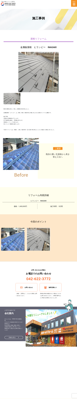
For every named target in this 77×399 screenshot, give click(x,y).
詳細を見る (14, 337)
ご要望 (58, 148)
